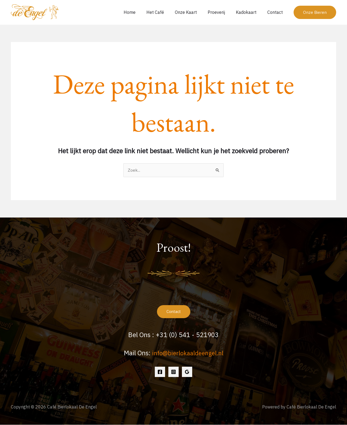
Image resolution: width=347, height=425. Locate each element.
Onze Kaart (193, 12)
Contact (276, 12)
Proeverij (221, 12)
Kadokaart (249, 12)
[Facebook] (160, 372)
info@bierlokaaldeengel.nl (187, 353)
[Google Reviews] (187, 372)
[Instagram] (173, 372)
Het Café (165, 12)
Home (141, 12)
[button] (315, 12)
